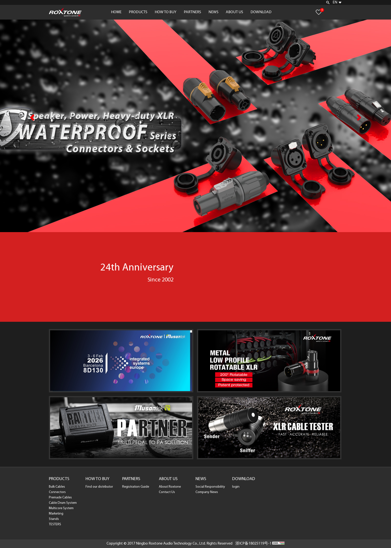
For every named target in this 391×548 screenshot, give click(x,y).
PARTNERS (192, 12)
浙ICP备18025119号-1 (253, 544)
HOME (116, 12)
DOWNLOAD (261, 12)
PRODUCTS (138, 12)
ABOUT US (234, 12)
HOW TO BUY (165, 12)
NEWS (213, 12)
